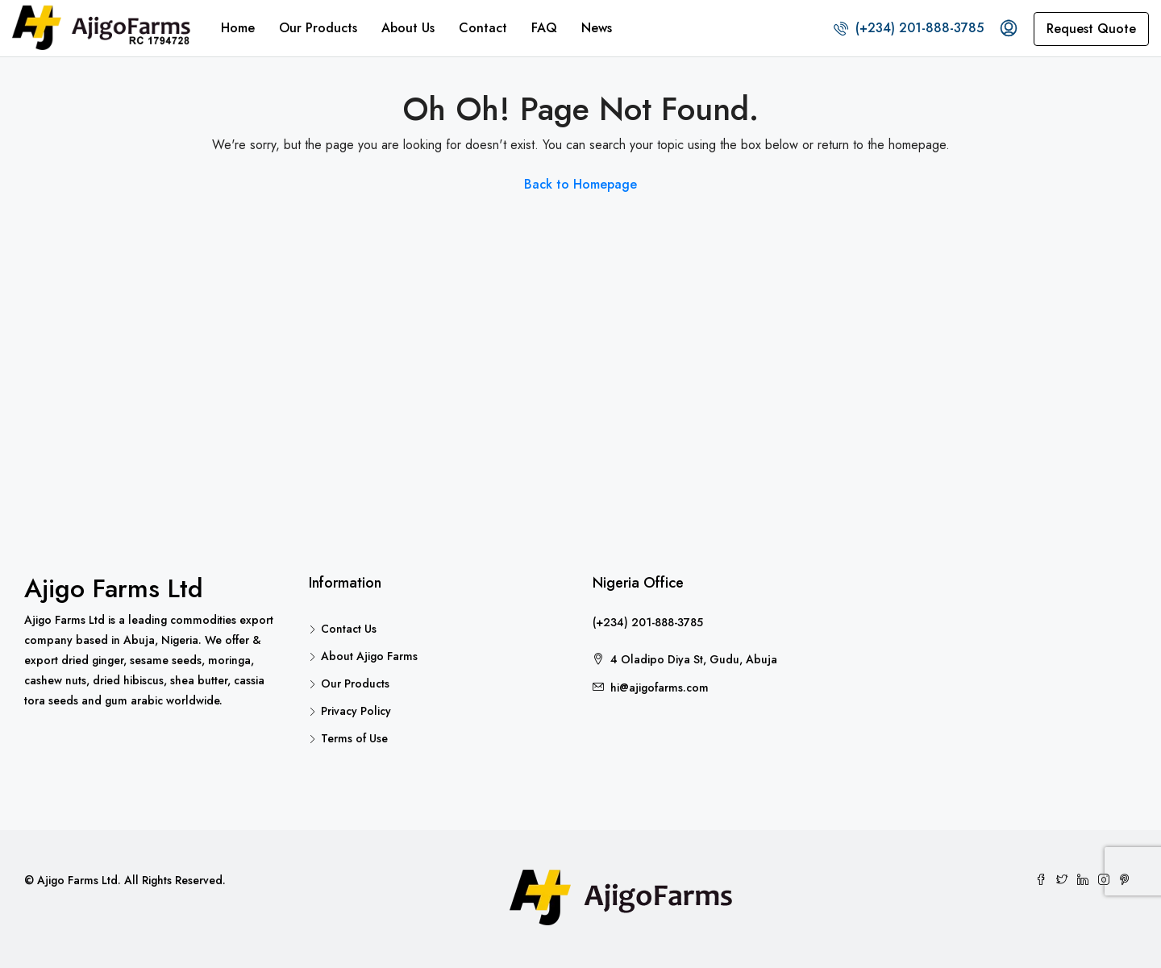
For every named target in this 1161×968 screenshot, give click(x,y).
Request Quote (1091, 28)
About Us (408, 28)
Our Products (318, 28)
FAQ (544, 28)
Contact (483, 28)
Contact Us (349, 629)
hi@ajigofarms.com (659, 687)
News (596, 28)
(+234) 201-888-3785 (909, 28)
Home (238, 28)
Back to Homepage (580, 184)
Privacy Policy (356, 711)
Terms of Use (354, 738)
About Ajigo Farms (369, 656)
